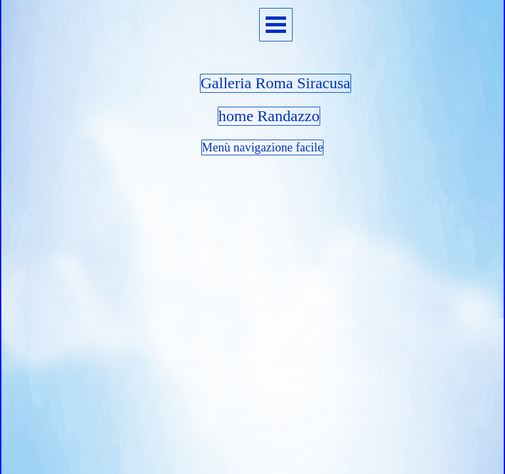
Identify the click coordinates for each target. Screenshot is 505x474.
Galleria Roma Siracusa (275, 83)
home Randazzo (269, 115)
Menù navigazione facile (262, 147)
